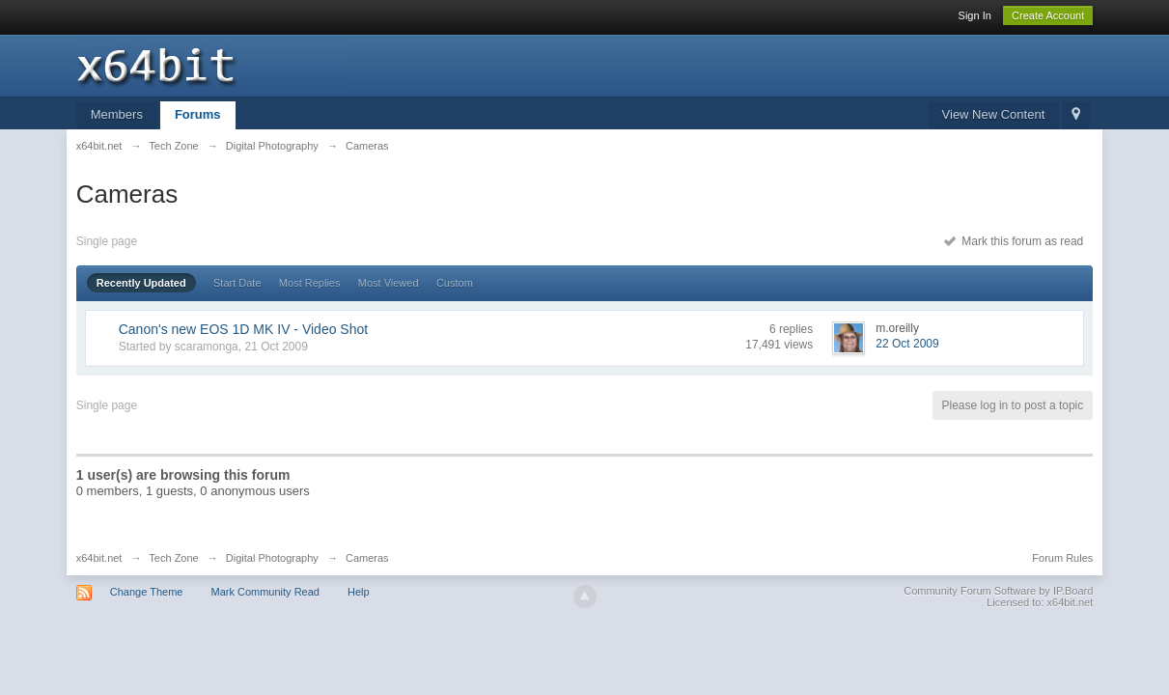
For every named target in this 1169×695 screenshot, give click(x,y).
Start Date (237, 283)
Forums (198, 114)
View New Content (993, 114)
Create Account (1048, 15)
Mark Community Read (264, 592)
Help (359, 592)
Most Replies (310, 283)
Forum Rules (1062, 558)
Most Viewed (388, 283)
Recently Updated (141, 283)
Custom (454, 283)
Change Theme (146, 592)
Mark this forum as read (1014, 241)
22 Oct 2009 (907, 343)
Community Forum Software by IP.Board (998, 591)
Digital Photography (272, 558)
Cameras (367, 558)
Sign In (975, 15)
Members (117, 114)
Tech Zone (173, 558)
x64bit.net (99, 558)
